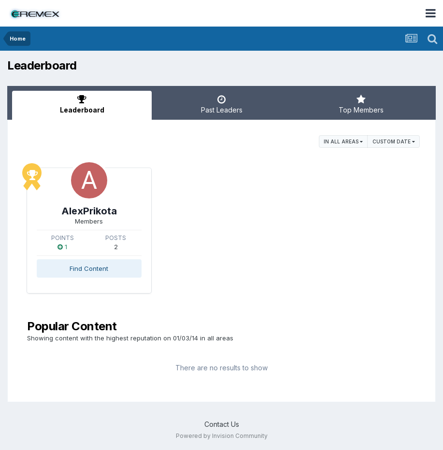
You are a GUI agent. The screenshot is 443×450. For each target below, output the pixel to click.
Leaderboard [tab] (81, 104)
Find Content (89, 268)
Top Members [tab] (361, 104)
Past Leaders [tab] (221, 104)
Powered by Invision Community (222, 435)
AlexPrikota (89, 211)
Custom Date (393, 141)
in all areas (343, 141)
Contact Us (221, 424)
